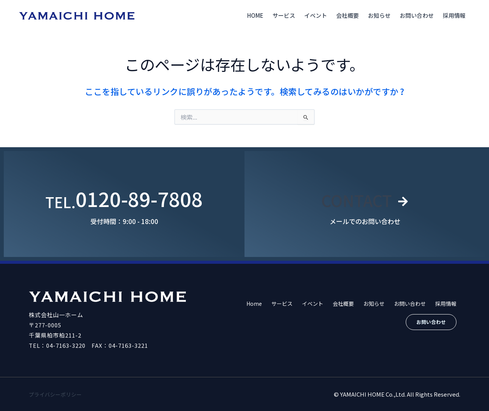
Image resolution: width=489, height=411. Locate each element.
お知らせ (379, 15)
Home (255, 15)
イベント (315, 15)
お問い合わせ (417, 15)
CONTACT (355, 198)
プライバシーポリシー (57, 394)
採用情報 (454, 15)
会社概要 (347, 15)
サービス (284, 15)
